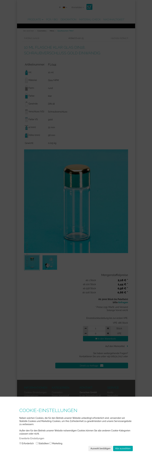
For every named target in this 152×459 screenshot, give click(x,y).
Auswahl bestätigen (100, 448)
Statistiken (42, 443)
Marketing (55, 443)
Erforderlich (26, 443)
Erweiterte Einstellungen (31, 438)
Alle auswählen (123, 448)
